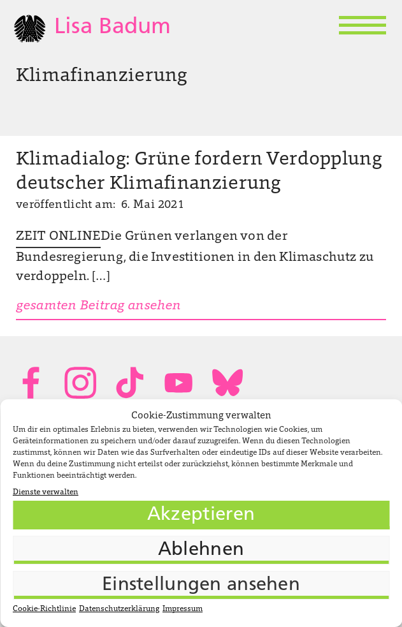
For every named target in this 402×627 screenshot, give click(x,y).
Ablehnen (201, 550)
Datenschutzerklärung (119, 609)
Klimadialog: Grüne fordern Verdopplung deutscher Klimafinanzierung (199, 172)
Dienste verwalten (45, 492)
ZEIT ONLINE (58, 236)
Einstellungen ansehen (201, 585)
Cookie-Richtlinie (44, 609)
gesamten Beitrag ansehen (98, 306)
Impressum (182, 609)
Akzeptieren (201, 515)
